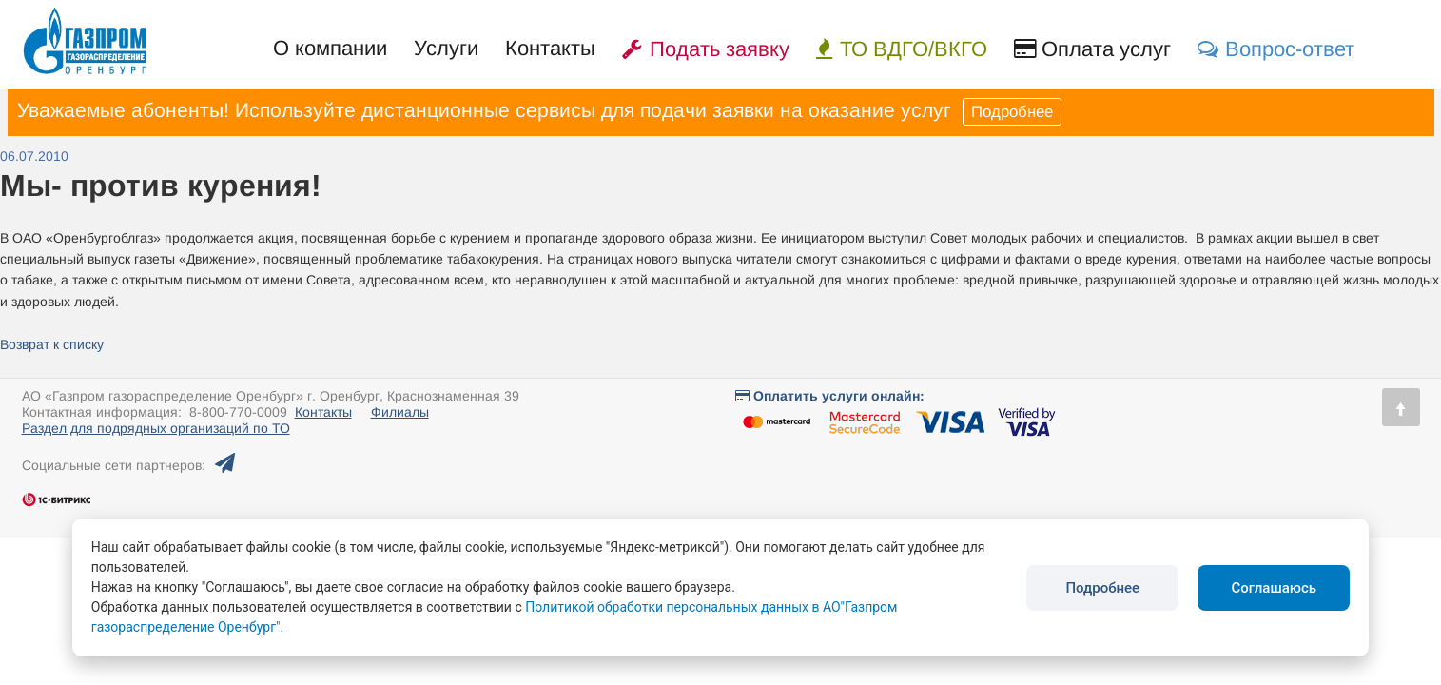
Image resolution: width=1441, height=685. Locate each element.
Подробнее (1012, 112)
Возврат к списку (52, 344)
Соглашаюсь (1273, 588)
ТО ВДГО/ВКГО (901, 49)
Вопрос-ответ (1276, 49)
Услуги (446, 48)
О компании (330, 48)
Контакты (550, 48)
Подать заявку (705, 49)
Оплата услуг (1092, 49)
